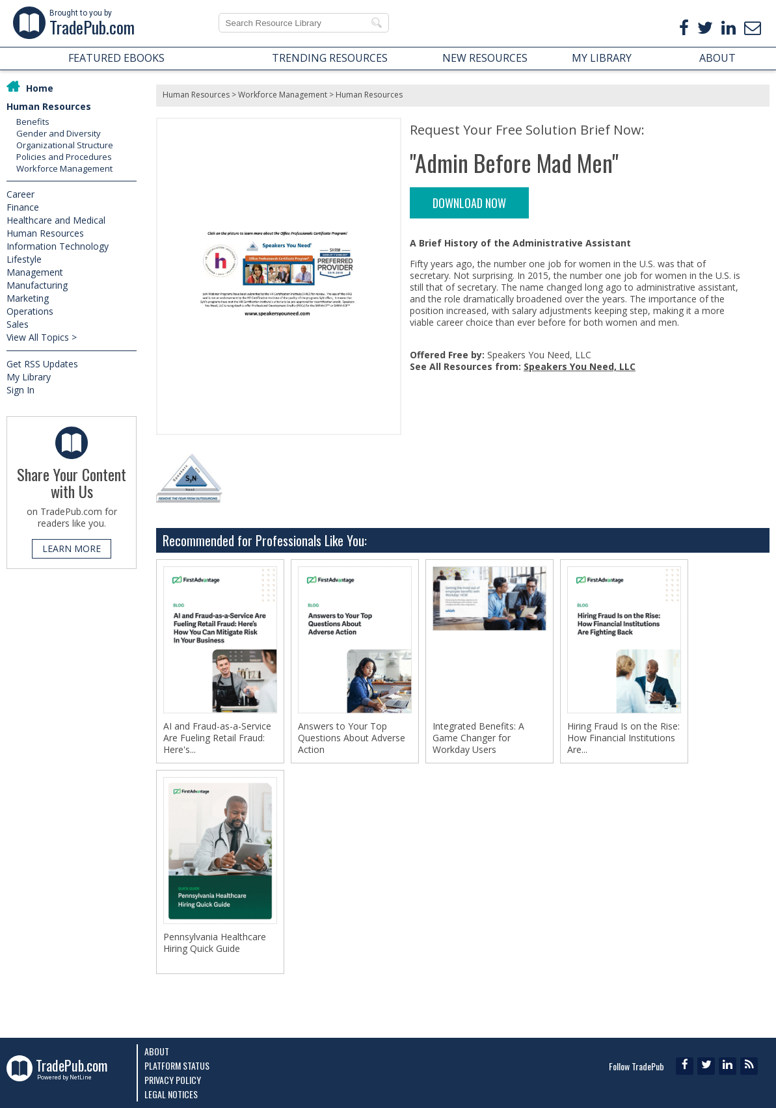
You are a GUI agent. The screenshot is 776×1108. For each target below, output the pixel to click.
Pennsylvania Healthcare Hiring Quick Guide (214, 943)
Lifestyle (24, 259)
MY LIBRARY (602, 58)
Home (39, 88)
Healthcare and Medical (56, 220)
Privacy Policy (172, 1080)
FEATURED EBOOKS (116, 58)
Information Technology (58, 246)
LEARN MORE (71, 548)
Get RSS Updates (42, 364)
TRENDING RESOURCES (330, 58)
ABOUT (717, 58)
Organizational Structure (64, 145)
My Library (29, 377)
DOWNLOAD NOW (469, 202)
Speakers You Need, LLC (580, 366)
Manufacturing (37, 285)
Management (35, 272)
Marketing (28, 298)
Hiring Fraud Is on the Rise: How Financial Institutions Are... (623, 738)
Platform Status (176, 1065)
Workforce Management (64, 168)
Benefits (32, 121)
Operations (30, 311)
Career (20, 194)
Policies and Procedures (64, 157)
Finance (23, 207)
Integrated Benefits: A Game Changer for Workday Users (478, 738)
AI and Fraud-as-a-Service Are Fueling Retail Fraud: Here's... (217, 738)
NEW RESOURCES (485, 58)
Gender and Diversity (58, 133)
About (156, 1051)
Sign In (20, 390)
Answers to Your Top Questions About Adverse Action (351, 738)
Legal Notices (171, 1094)
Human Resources (49, 106)
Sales (18, 324)
